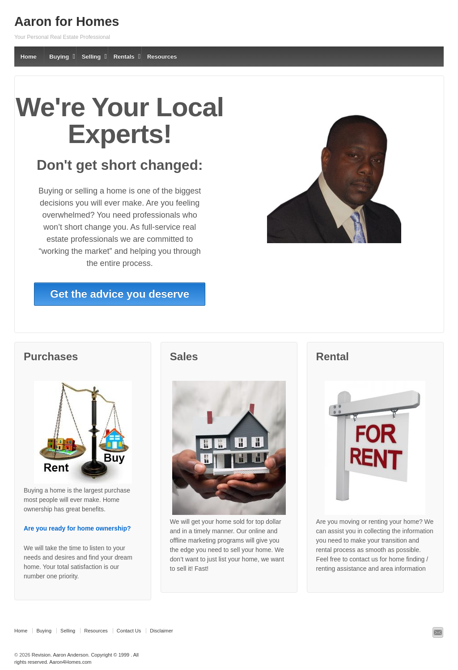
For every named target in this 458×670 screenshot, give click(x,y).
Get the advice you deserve (119, 294)
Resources (162, 56)
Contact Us (129, 630)
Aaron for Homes (66, 21)
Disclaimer (161, 630)
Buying (59, 56)
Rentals (124, 56)
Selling (91, 56)
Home (29, 56)
